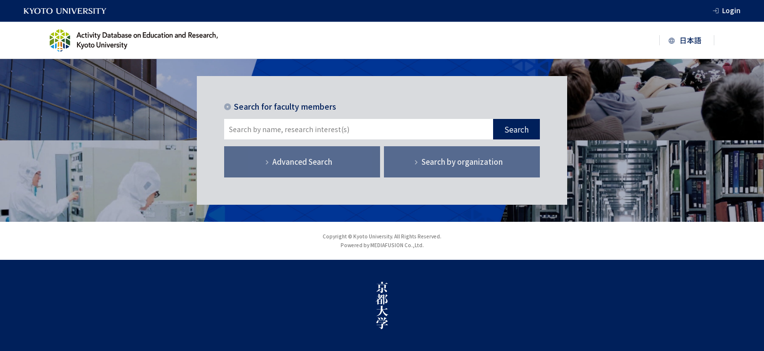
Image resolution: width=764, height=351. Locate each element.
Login (731, 10)
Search (516, 129)
